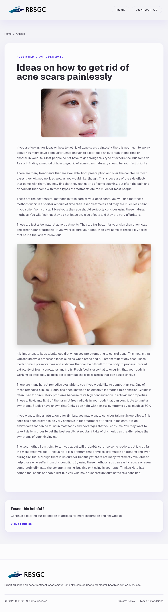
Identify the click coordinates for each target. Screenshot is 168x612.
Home (120, 10)
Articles (20, 33)
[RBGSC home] (28, 10)
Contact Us (147, 10)
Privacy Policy (126, 601)
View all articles (23, 524)
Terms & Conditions (151, 601)
